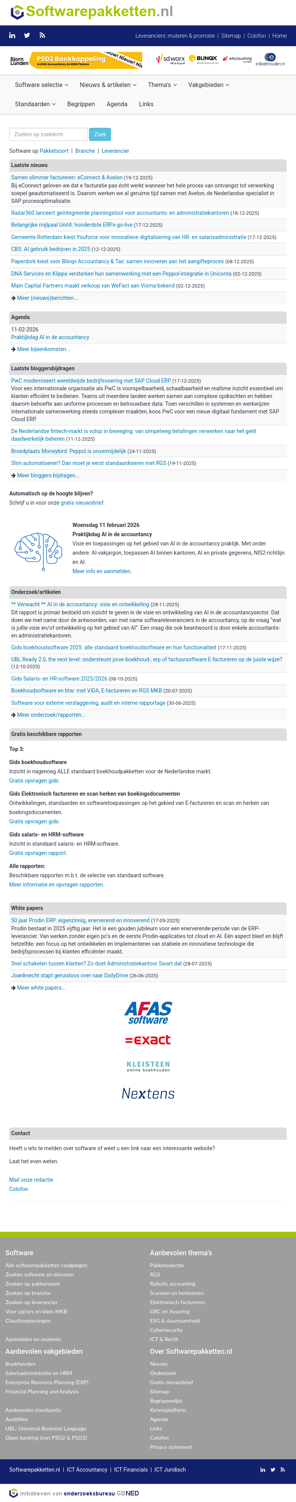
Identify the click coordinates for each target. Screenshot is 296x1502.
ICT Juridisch (170, 1470)
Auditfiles (16, 1419)
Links (146, 104)
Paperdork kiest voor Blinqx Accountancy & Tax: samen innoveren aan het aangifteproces (117, 261)
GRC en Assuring (170, 1311)
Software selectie (41, 85)
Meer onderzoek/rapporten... (51, 715)
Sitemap (231, 36)
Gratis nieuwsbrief (171, 1382)
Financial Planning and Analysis (42, 1391)
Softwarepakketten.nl (34, 1470)
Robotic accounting (172, 1283)
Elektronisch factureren (177, 1302)
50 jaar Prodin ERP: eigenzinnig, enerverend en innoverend (80, 920)
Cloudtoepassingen (27, 1320)
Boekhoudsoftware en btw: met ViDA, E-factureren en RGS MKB (87, 690)
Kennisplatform (168, 1410)
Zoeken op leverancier (31, 1302)
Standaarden (35, 104)
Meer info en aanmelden (101, 571)
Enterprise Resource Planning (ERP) (46, 1382)
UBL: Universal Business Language (45, 1428)
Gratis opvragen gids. (35, 781)
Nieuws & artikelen (108, 85)
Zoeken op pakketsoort (32, 1283)
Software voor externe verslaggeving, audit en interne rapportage (88, 703)
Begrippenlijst (166, 1400)
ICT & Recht (164, 1339)
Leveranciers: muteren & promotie (175, 36)
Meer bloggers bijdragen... (48, 475)
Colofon (256, 36)
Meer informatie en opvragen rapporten (56, 884)
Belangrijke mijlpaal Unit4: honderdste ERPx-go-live (72, 225)
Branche (85, 151)
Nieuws (159, 1363)
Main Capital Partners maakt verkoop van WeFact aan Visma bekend (93, 286)
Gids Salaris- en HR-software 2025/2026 (59, 679)
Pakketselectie (167, 1265)
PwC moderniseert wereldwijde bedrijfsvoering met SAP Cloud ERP (91, 381)
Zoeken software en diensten (39, 1274)
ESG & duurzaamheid (175, 1320)
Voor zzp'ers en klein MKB (36, 1311)
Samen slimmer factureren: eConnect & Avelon (67, 177)
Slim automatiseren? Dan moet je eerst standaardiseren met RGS (88, 463)
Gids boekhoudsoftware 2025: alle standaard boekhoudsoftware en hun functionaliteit (113, 647)
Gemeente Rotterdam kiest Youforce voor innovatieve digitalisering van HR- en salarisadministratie (128, 237)
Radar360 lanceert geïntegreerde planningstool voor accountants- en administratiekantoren (120, 213)
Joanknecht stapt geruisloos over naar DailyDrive (69, 975)
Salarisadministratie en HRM (38, 1373)
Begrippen (81, 104)
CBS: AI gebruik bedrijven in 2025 (50, 249)
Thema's (162, 85)
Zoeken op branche (28, 1293)
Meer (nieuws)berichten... (47, 298)
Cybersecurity (166, 1329)
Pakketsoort (54, 151)
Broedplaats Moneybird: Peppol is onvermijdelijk (68, 451)
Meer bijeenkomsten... (43, 349)
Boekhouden (20, 1363)
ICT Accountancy (87, 1470)
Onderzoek (163, 1373)
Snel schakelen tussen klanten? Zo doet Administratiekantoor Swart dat (96, 963)
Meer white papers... (41, 988)
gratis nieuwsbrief (82, 503)
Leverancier (116, 151)
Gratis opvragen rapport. (38, 853)
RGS (155, 1274)
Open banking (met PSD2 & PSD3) (46, 1437)
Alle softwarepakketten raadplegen (46, 1265)
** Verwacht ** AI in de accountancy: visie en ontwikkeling (80, 604)
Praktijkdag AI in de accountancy (50, 337)
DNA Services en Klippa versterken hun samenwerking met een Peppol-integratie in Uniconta (121, 274)
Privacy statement (171, 1446)
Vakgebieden (209, 85)
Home (279, 36)
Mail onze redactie (31, 1180)
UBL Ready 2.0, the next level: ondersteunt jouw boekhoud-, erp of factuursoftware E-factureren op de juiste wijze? (146, 659)
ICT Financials (131, 1470)
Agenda (116, 104)
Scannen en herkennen (177, 1293)
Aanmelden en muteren (33, 1339)
